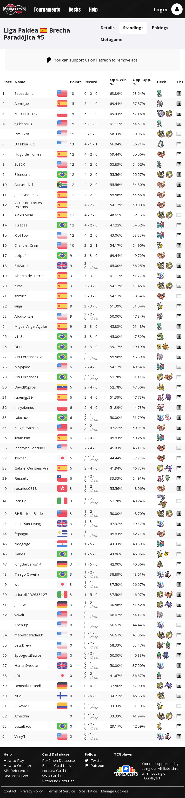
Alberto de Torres (29, 275)
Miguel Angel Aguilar (30, 326)
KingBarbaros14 (27, 564)
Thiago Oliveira (26, 574)
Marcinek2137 (26, 113)
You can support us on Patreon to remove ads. (93, 60)
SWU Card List (54, 775)
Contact (10, 791)
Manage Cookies (114, 791)
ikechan (20, 458)
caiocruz (21, 417)
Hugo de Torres (27, 154)
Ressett (21, 478)
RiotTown (22, 235)
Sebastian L (23, 93)
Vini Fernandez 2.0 (29, 356)
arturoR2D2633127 (30, 594)
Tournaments (47, 9)
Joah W (20, 604)
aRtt (18, 675)
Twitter (94, 760)
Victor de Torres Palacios (28, 204)
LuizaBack (22, 726)
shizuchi (20, 295)
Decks (75, 9)
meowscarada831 (29, 635)
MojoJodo (22, 366)
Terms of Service (61, 791)
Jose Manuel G (26, 194)
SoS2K (19, 164)
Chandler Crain (26, 245)
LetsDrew (22, 645)
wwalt (19, 614)
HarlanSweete (26, 665)
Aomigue (21, 103)
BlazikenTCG (24, 144)
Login (160, 9)
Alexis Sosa (23, 214)
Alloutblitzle (23, 316)
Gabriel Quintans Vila (31, 468)
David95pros (25, 387)
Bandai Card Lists (56, 765)
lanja (18, 306)
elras (18, 285)
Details (108, 27)
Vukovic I (21, 705)
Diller (18, 346)
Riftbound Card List (58, 780)
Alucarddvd (23, 184)
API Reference (16, 770)
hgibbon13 (23, 123)
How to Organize (18, 765)
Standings (133, 27)
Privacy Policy (31, 791)
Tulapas (20, 225)
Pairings (160, 27)
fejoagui (21, 533)
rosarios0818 (25, 488)
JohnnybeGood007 (29, 447)
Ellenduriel (22, 174)
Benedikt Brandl (27, 685)
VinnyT (20, 736)
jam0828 (21, 133)
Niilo (17, 695)
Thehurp (21, 624)
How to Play (14, 760)
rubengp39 (23, 397)
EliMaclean (23, 265)
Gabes (19, 554)
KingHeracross (26, 427)
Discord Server (16, 775)
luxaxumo (22, 437)
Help (93, 9)
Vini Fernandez (26, 377)
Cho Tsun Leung (27, 523)
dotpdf (20, 255)
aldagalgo (22, 543)
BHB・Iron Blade (28, 513)
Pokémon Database (58, 760)
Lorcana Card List (56, 770)
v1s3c (19, 336)
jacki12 (20, 500)
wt (16, 584)
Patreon (94, 765)
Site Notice (88, 791)
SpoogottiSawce (27, 655)
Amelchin (21, 716)
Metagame (111, 39)
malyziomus (24, 407)
